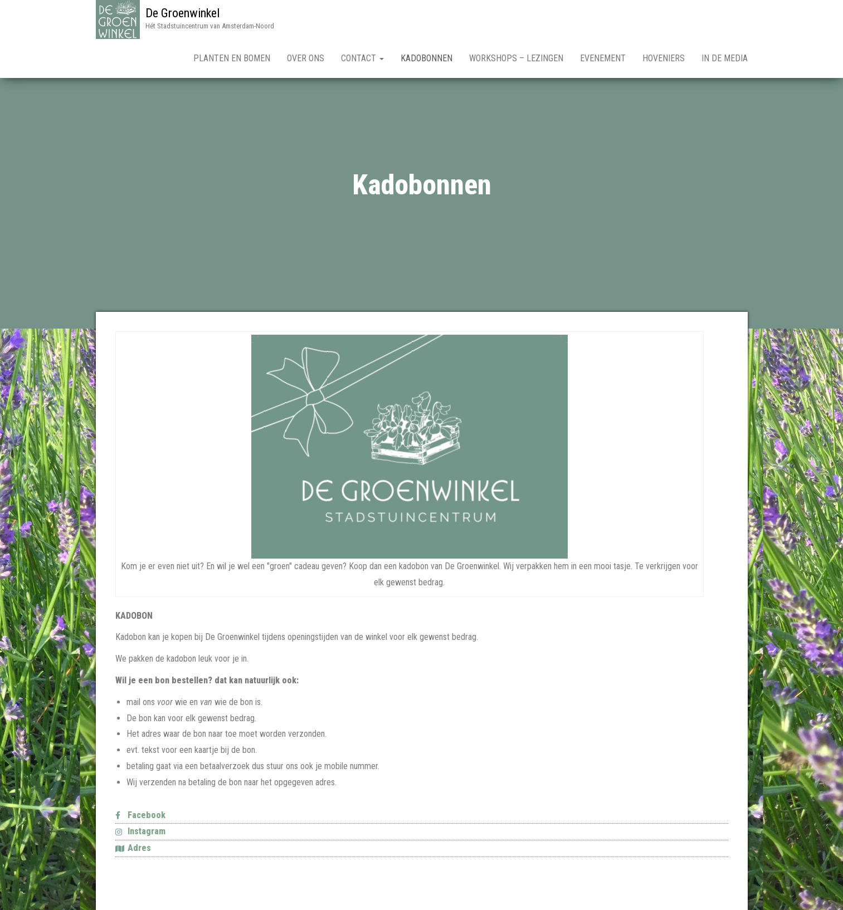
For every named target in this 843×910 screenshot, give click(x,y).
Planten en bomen (231, 58)
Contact (362, 58)
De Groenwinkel (182, 13)
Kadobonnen (426, 58)
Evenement (603, 58)
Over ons (305, 58)
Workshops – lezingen (516, 58)
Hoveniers (663, 58)
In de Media (724, 58)
